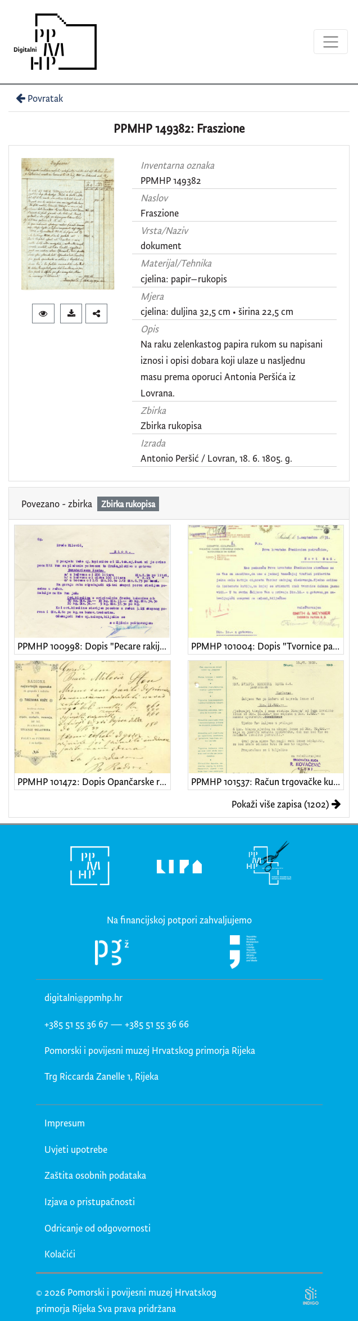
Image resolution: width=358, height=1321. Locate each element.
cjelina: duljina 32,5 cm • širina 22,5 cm (217, 311)
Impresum (64, 1122)
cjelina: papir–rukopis (184, 278)
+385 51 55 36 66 (157, 1023)
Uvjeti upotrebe (75, 1149)
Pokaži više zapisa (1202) (286, 803)
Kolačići (59, 1253)
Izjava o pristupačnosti (89, 1201)
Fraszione (160, 212)
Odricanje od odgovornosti (97, 1227)
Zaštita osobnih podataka (95, 1175)
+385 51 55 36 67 (76, 1023)
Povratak (38, 98)
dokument (161, 245)
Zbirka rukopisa (171, 425)
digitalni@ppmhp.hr (83, 997)
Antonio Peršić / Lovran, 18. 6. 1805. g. (216, 458)
